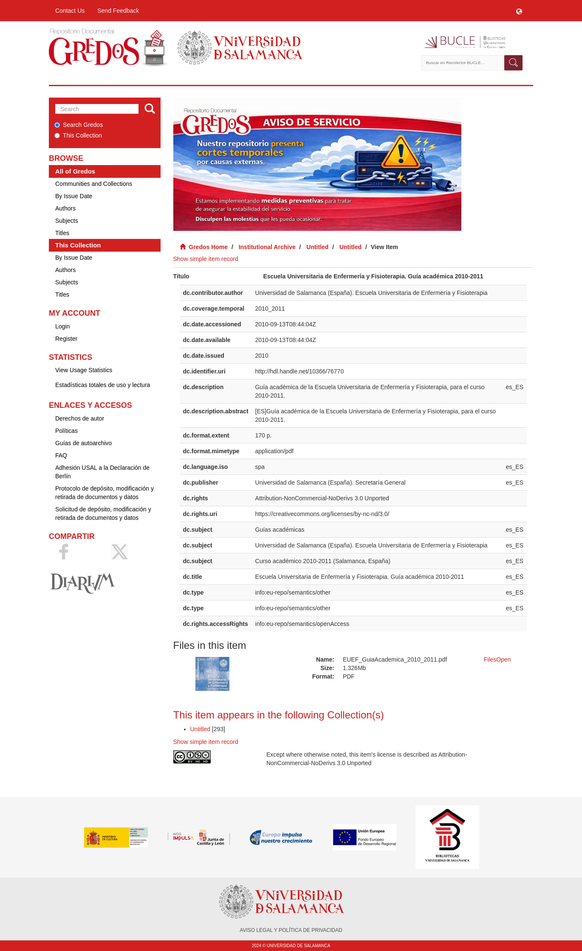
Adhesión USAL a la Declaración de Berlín (102, 472)
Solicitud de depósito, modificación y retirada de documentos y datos (103, 513)
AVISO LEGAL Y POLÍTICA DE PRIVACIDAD (291, 930)
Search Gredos (78, 124)
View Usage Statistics (83, 370)
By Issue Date (73, 196)
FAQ (61, 455)
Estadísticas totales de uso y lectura (102, 385)
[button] (519, 10)
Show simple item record (205, 258)
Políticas (66, 430)
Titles (62, 233)
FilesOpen (497, 659)
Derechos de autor (79, 418)
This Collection (78, 135)
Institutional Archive (267, 247)
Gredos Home (208, 247)
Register (66, 338)
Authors (65, 208)
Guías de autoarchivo (83, 443)
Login (62, 326)
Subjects (66, 220)
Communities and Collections (93, 183)
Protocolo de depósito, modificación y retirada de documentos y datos (104, 492)
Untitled (317, 247)
